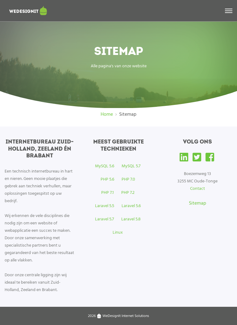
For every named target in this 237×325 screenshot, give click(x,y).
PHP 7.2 (128, 192)
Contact (197, 188)
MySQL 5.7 (131, 165)
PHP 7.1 (107, 192)
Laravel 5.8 (131, 218)
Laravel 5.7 (104, 218)
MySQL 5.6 (104, 165)
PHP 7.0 (128, 179)
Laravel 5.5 (104, 205)
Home (107, 114)
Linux (118, 232)
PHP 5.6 (107, 179)
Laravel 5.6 (131, 205)
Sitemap (127, 114)
